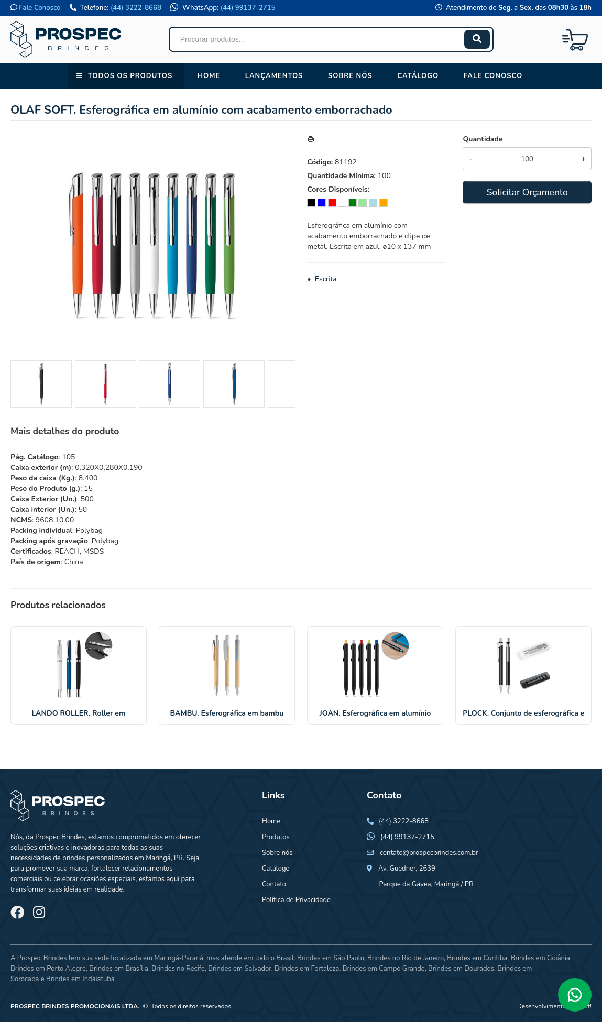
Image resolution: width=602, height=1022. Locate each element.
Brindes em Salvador (239, 968)
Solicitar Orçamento (527, 192)
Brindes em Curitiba (477, 958)
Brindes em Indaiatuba (80, 979)
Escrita (326, 279)
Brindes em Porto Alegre (48, 968)
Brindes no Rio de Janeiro (405, 958)
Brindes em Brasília (118, 968)
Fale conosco (493, 76)
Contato (274, 884)
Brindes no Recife (177, 968)
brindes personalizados (97, 858)
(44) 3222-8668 (136, 8)
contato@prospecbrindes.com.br (429, 853)
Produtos (276, 837)
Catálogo (418, 76)
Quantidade (482, 139)
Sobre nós (350, 76)
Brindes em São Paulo (330, 958)
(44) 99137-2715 (248, 8)
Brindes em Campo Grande (384, 968)
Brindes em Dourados (461, 968)
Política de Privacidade (296, 900)
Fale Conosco (39, 8)
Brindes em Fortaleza (307, 968)
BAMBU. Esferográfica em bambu (227, 713)
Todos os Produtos (130, 76)
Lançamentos (274, 76)
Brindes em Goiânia (540, 958)
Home (209, 76)
